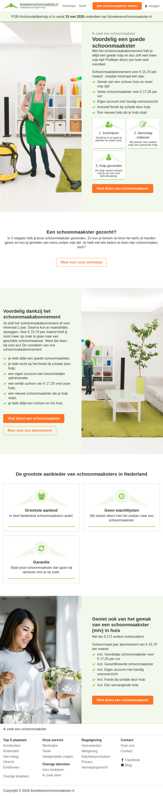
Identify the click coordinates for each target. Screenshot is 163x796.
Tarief (82, 6)
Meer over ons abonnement (30, 430)
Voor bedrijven (53, 769)
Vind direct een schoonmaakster (123, 188)
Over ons (128, 745)
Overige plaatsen (16, 776)
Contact (126, 751)
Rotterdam (11, 751)
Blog (128, 765)
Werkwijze (69, 6)
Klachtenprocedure (96, 756)
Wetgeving (89, 751)
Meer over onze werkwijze (81, 262)
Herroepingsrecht (95, 767)
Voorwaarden (91, 745)
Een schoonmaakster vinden (117, 6)
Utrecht (8, 762)
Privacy (87, 762)
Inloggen (152, 6)
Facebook (132, 760)
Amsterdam (12, 745)
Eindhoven (11, 767)
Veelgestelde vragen (57, 756)
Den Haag (10, 756)
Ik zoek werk (51, 775)
